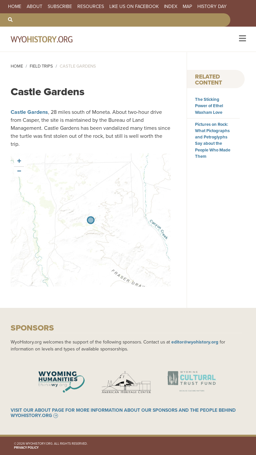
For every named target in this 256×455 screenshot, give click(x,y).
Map (187, 6)
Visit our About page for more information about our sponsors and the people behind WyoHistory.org (123, 413)
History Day (212, 6)
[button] (19, 162)
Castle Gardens (29, 112)
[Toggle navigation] (241, 39)
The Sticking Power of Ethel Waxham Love (209, 105)
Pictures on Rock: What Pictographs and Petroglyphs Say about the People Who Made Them (212, 140)
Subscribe (60, 6)
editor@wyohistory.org (194, 342)
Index (170, 6)
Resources (90, 6)
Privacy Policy (26, 447)
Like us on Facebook (134, 6)
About (34, 6)
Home (14, 6)
